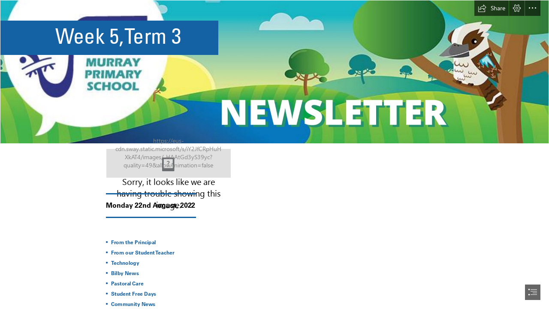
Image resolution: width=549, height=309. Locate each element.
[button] (491, 8)
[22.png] (168, 163)
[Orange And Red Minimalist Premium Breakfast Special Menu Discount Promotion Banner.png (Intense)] (274, 72)
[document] (274, 154)
